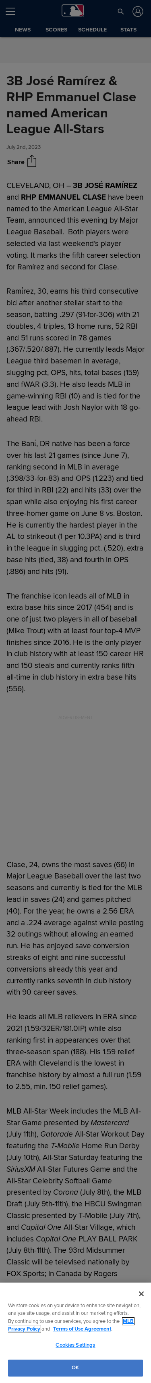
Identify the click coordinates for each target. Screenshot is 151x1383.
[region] (75, 1333)
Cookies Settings (75, 1345)
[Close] (141, 1294)
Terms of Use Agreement (82, 1329)
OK (75, 1367)
